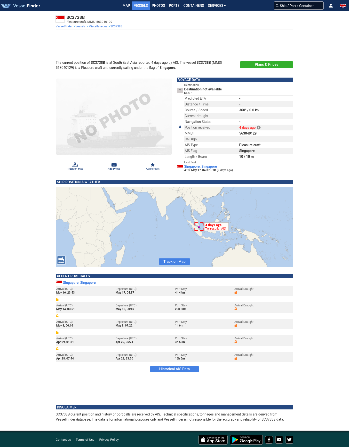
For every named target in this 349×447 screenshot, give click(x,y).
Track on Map (174, 261)
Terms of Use (85, 439)
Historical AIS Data (174, 369)
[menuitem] (64, 26)
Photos (158, 6)
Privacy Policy (109, 439)
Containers (193, 6)
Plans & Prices (266, 64)
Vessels (141, 6)
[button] (331, 5)
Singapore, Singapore (200, 166)
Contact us (63, 439)
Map (126, 6)
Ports (174, 6)
